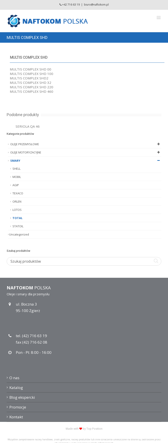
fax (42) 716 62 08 (31, 342)
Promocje (17, 407)
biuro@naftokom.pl (96, 4)
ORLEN (16, 201)
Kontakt (16, 416)
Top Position (94, 429)
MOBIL (16, 177)
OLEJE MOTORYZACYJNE (85, 152)
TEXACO (17, 193)
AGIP (15, 185)
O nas (14, 377)
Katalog (16, 387)
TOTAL (17, 218)
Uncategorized (19, 234)
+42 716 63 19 (71, 4)
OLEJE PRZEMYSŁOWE (85, 144)
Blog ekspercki (22, 397)
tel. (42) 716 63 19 (31, 335)
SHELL (16, 169)
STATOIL (17, 226)
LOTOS (17, 210)
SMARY (85, 161)
